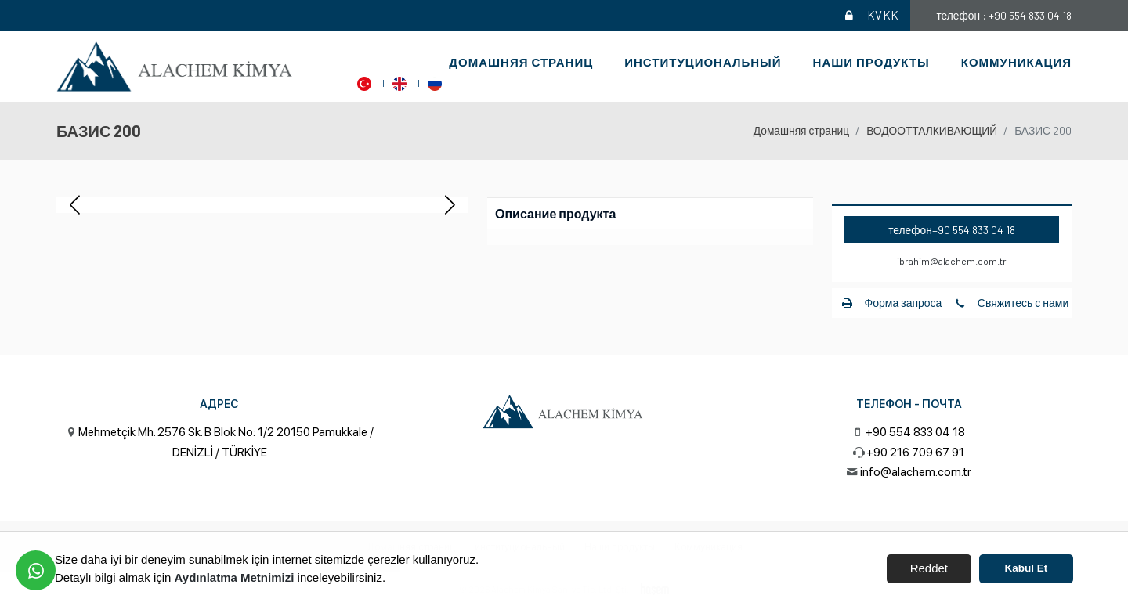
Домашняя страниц (521, 62)
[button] (450, 205)
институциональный (702, 62)
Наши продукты (871, 62)
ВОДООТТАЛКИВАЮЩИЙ (931, 130)
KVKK (871, 15)
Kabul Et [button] (1026, 568)
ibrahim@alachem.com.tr (952, 260)
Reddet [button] (929, 568)
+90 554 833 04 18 (973, 229)
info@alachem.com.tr (915, 472)
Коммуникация (1016, 62)
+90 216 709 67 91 (915, 452)
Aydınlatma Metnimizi (235, 577)
